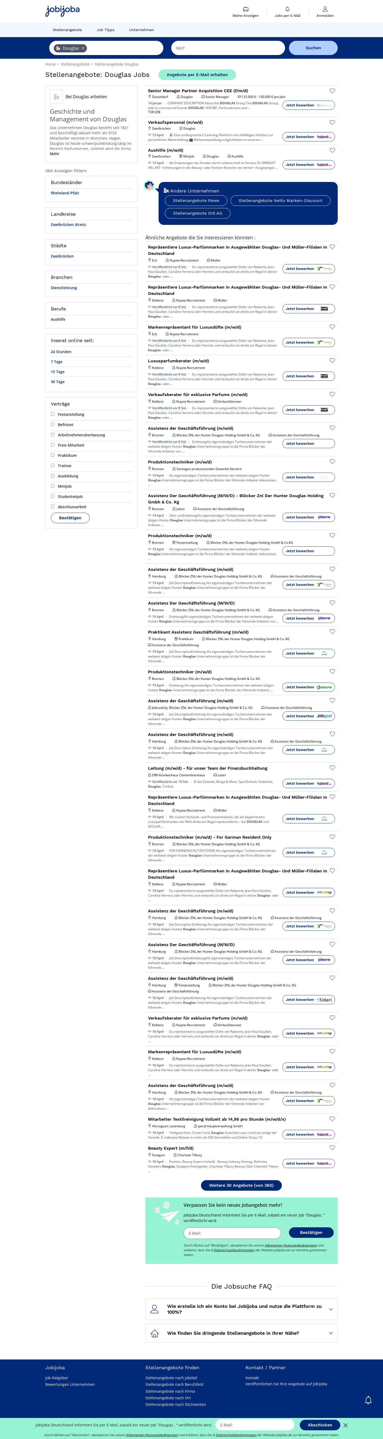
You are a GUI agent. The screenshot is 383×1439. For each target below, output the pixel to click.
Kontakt (252, 1377)
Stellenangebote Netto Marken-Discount (280, 200)
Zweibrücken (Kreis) (68, 224)
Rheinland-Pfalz (65, 192)
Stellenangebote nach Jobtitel (171, 1377)
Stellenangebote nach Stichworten (175, 1404)
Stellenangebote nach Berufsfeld (174, 1384)
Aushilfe (58, 319)
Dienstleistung (64, 287)
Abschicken (320, 1424)
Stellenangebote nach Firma (170, 1391)
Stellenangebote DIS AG (197, 213)
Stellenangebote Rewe (196, 200)
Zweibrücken (62, 256)
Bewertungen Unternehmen (70, 1384)
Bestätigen (70, 517)
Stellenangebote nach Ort (168, 1397)
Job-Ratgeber (56, 1377)
